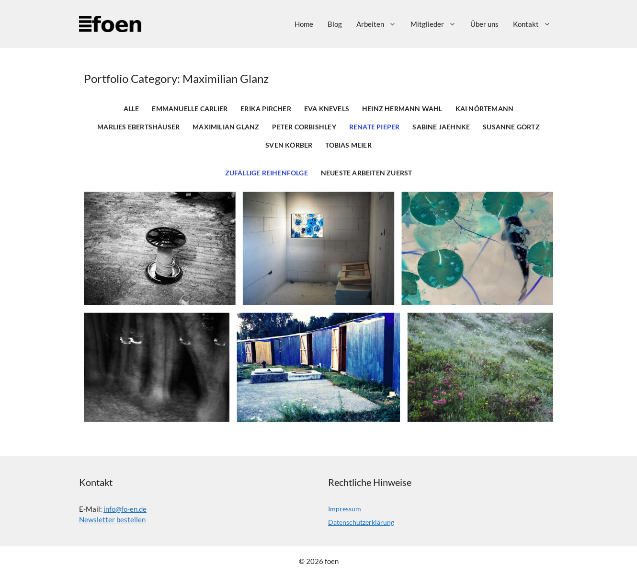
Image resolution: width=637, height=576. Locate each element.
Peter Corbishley (304, 127)
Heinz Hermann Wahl (402, 109)
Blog (335, 24)
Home (304, 24)
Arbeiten (379, 24)
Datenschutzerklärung (361, 522)
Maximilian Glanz (226, 127)
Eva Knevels (326, 109)
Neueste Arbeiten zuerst (366, 173)
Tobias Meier (348, 145)
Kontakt (535, 24)
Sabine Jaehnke (441, 127)
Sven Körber (288, 145)
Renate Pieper (374, 127)
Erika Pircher (265, 109)
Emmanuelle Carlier (190, 109)
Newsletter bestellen (112, 519)
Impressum (344, 509)
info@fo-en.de (125, 509)
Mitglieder (436, 24)
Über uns (484, 24)
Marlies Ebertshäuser (138, 127)
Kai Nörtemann (484, 109)
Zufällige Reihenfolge (266, 173)
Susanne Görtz (511, 127)
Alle (131, 109)
